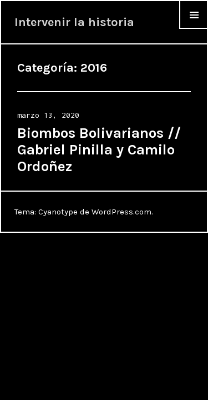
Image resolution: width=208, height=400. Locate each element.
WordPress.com (121, 212)
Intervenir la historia (74, 22)
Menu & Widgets (193, 28)
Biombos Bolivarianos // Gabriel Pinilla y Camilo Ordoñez (99, 149)
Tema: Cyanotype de (53, 212)
